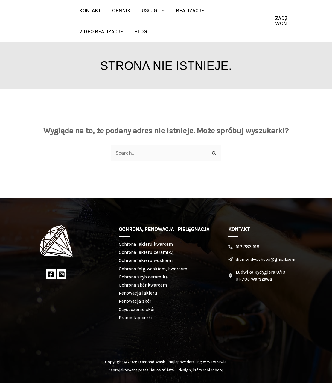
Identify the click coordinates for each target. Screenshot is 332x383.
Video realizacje (100, 31)
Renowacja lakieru (138, 293)
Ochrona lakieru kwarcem (146, 244)
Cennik (119, 10)
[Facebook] (51, 274)
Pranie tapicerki (136, 317)
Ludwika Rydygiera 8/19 (260, 272)
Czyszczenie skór (137, 309)
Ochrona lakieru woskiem (146, 260)
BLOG (139, 31)
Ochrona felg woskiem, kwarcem (153, 269)
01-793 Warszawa (254, 279)
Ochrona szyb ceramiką (143, 277)
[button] (159, 10)
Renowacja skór (135, 301)
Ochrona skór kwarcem (143, 285)
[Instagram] (318, 20)
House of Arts (162, 370)
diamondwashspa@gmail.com (265, 259)
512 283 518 (247, 246)
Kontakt (89, 10)
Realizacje (186, 10)
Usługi (150, 10)
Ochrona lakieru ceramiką (146, 252)
